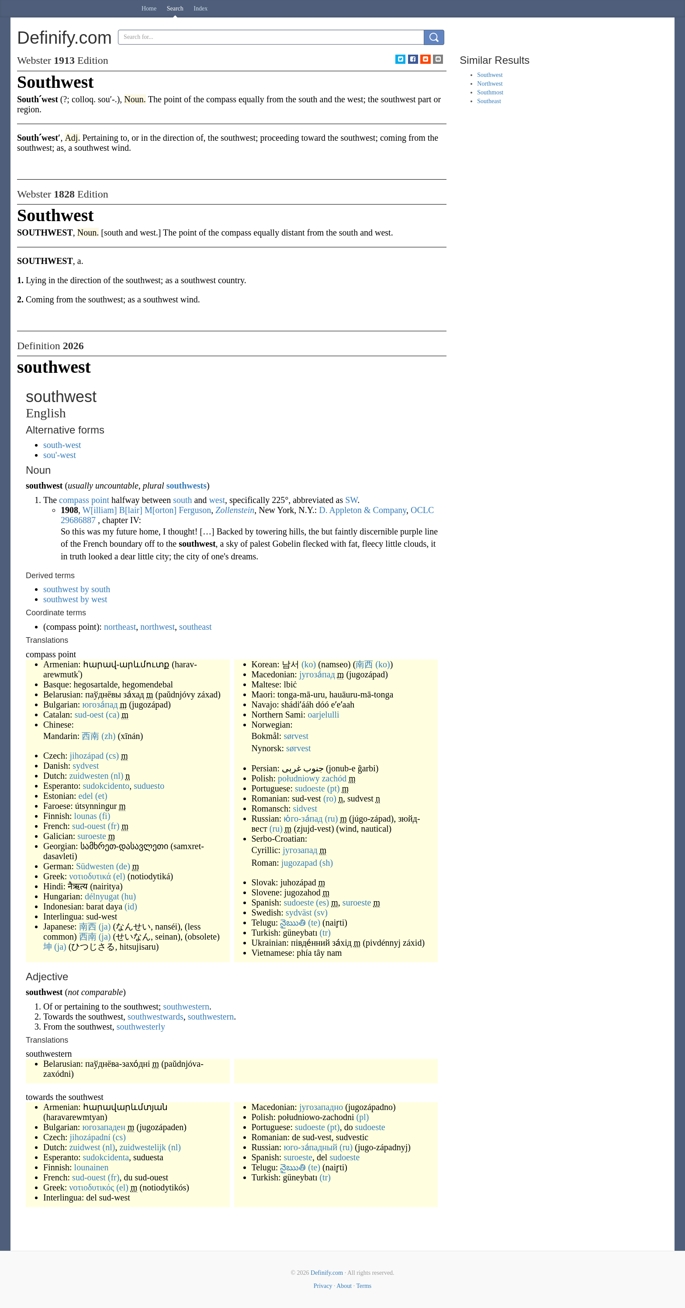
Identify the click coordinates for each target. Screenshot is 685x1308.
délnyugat (102, 896)
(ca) (112, 714)
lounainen (91, 1167)
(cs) (112, 755)
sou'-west (59, 455)
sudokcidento (106, 786)
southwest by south (76, 589)
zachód (334, 778)
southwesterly (141, 1026)
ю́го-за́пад (303, 818)
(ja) (105, 926)
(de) (123, 866)
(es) (322, 902)
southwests (186, 485)
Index (201, 8)
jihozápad (87, 755)
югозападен (103, 1127)
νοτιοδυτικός (91, 1187)
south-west (62, 445)
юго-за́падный (310, 1147)
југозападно (321, 1107)
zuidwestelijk (142, 1147)
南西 (88, 926)
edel (86, 796)
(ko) (308, 664)
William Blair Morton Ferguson (147, 510)
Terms (363, 1286)
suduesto (149, 786)
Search (175, 8)
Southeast (489, 101)
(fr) (114, 826)
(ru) (331, 818)
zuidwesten (88, 776)
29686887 (78, 520)
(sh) (326, 862)
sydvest (86, 765)
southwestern (186, 1006)
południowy (299, 778)
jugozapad (299, 862)
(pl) (362, 1117)
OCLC (422, 510)
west (217, 500)
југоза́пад (317, 674)
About (344, 1286)
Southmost (490, 92)
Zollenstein (234, 510)
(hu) (128, 896)
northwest (157, 626)
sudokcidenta (106, 1157)
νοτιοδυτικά (90, 876)
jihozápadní (90, 1137)
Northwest (489, 83)
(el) (119, 876)
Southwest (489, 75)
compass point (84, 500)
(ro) (329, 798)
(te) (314, 922)
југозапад (300, 850)
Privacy (323, 1286)
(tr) (325, 932)
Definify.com (327, 1273)
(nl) (117, 776)
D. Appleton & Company (362, 510)
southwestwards (155, 1016)
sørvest (296, 736)
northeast (120, 626)
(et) (101, 796)
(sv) (321, 912)
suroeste (91, 836)
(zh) (108, 736)
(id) (131, 906)
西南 (90, 736)
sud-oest (89, 714)
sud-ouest (89, 826)
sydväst (299, 912)
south (182, 500)
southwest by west (75, 599)
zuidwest (84, 1147)
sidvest (305, 808)
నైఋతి (293, 922)
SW (351, 500)
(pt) (333, 788)
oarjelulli (323, 714)
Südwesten (95, 866)
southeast (195, 626)
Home (149, 8)
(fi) (105, 816)
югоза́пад (100, 704)
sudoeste (310, 788)
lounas (85, 816)
